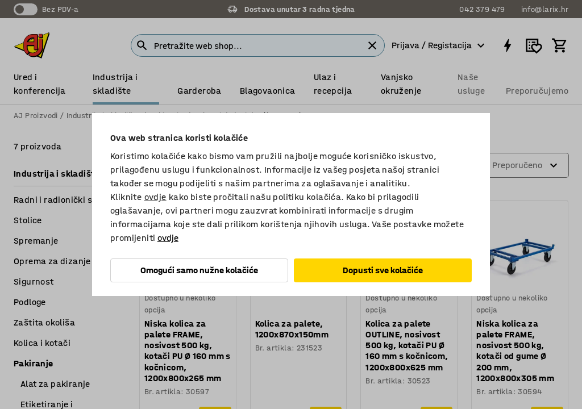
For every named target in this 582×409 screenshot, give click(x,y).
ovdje (155, 196)
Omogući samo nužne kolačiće (199, 270)
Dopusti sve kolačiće (383, 270)
